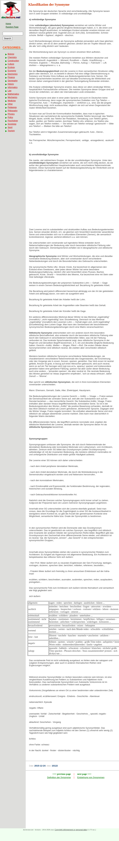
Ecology (11, 67)
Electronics (13, 74)
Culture (11, 64)
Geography (13, 81)
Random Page (12, 27)
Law (9, 91)
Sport (10, 127)
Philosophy (13, 111)
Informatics (13, 87)
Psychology (13, 121)
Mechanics (12, 97)
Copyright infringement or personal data (71, 830)
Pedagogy (12, 107)
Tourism (11, 131)
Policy (10, 117)
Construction (13, 61)
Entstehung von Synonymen (90, 777)
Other (10, 104)
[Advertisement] (72, 201)
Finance (11, 77)
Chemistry (12, 57)
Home (8, 24)
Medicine (12, 101)
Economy (12, 71)
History (11, 84)
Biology (11, 54)
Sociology (12, 124)
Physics (11, 114)
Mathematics (13, 94)
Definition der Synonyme (59, 777)
